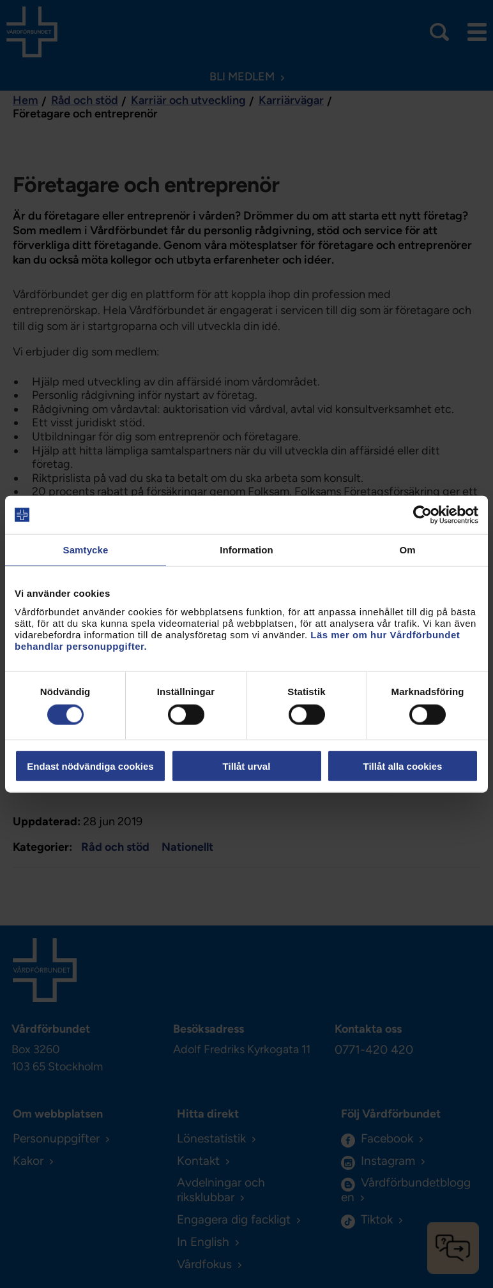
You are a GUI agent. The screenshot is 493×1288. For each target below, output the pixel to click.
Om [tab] (407, 549)
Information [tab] (246, 549)
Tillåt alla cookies (403, 765)
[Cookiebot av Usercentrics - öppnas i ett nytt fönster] (422, 515)
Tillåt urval (247, 765)
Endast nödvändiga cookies (90, 765)
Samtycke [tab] (86, 549)
